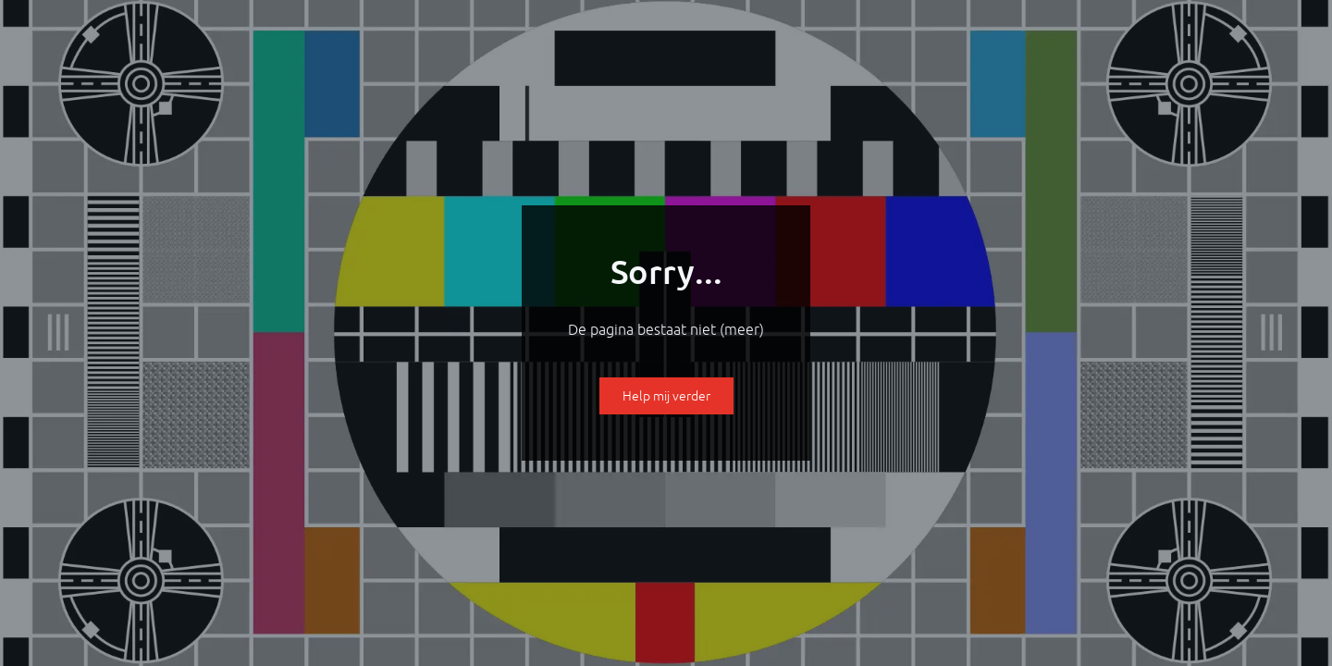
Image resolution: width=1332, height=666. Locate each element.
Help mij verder (666, 395)
